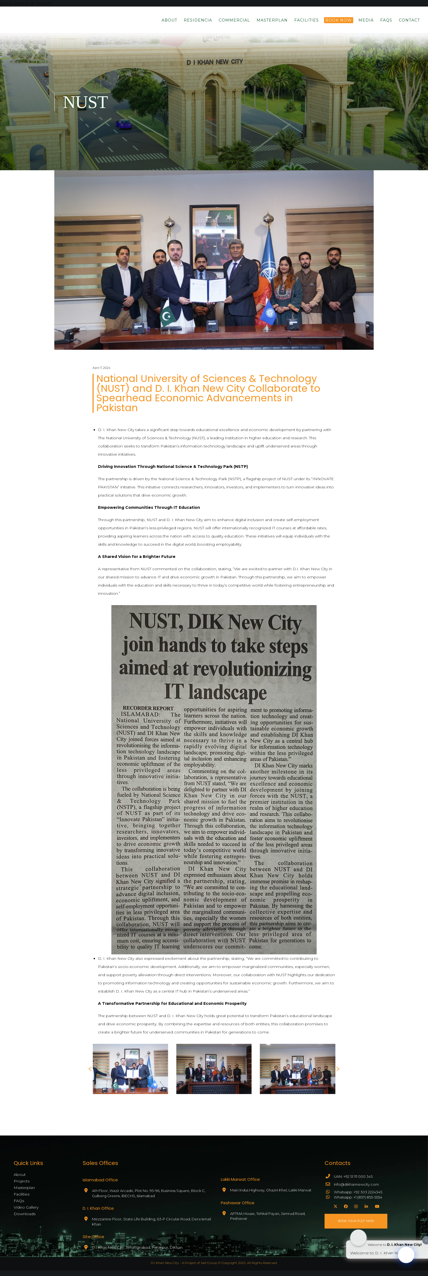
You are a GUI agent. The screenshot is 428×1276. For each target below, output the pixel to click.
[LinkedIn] (366, 1211)
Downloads (24, 1217)
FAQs (19, 1204)
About (20, 1178)
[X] (335, 1211)
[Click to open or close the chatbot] (406, 1258)
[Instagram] (355, 1211)
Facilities (21, 1197)
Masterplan (24, 1191)
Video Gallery (26, 1210)
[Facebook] (345, 1211)
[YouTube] (376, 1211)
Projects (21, 1184)
